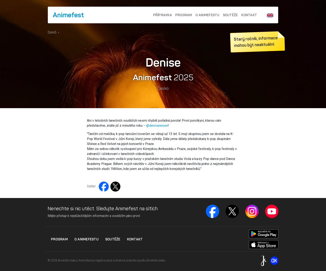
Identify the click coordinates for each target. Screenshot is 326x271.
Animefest (68, 15)
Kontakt (249, 15)
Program (183, 15)
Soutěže (230, 15)
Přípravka (162, 15)
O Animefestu (207, 15)
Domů (52, 32)
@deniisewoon (157, 125)
